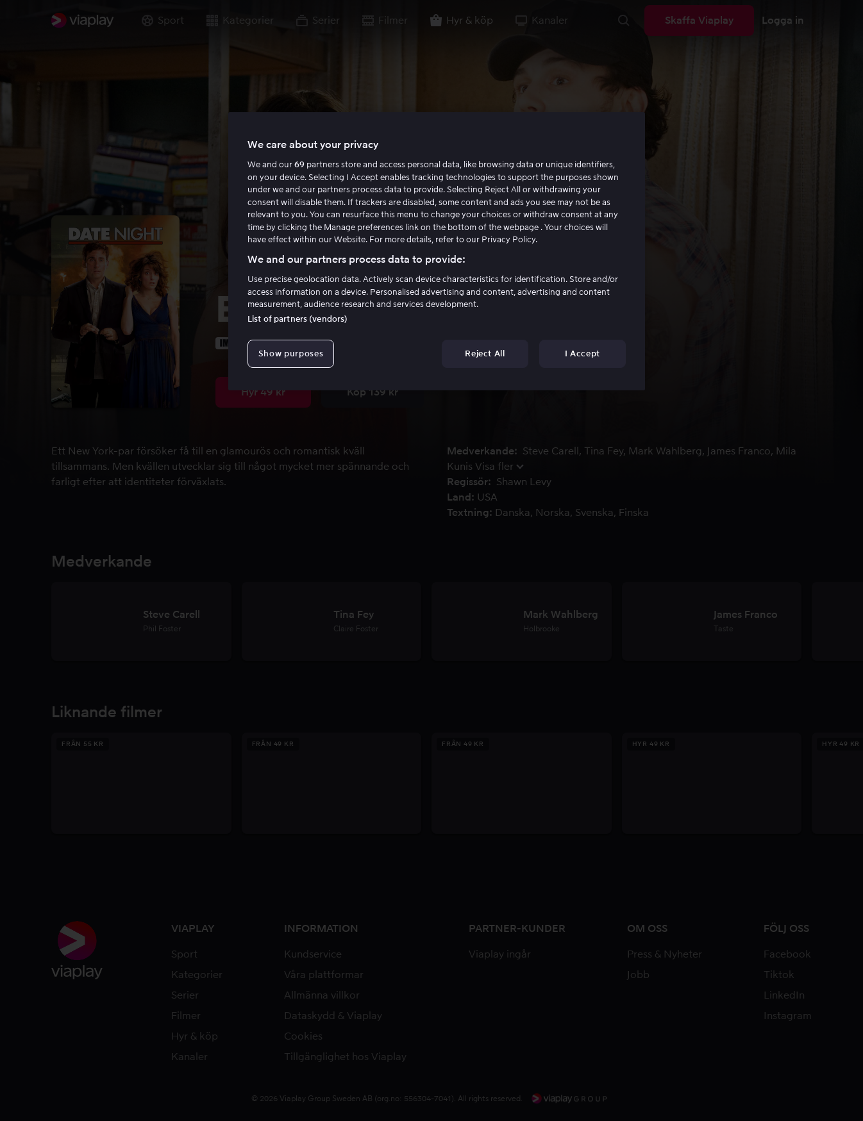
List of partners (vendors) (297, 319)
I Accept (582, 353)
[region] (436, 251)
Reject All (485, 353)
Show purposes (290, 353)
